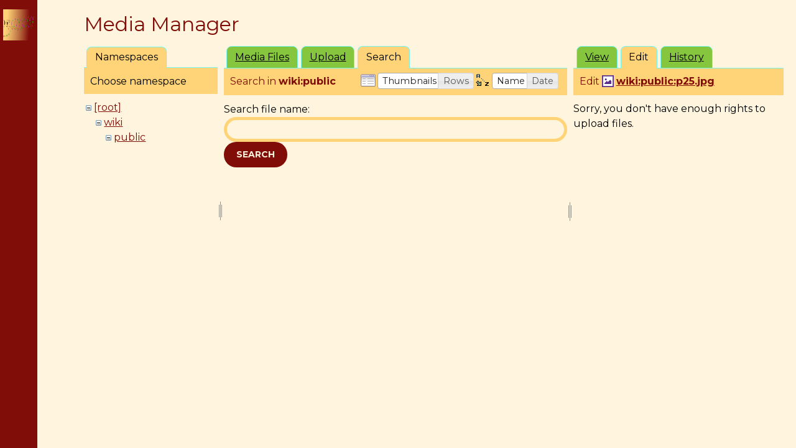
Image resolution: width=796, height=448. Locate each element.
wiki (113, 122)
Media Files (262, 57)
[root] (107, 107)
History (686, 57)
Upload (328, 57)
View (597, 57)
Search (255, 154)
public (130, 137)
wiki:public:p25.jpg (665, 81)
